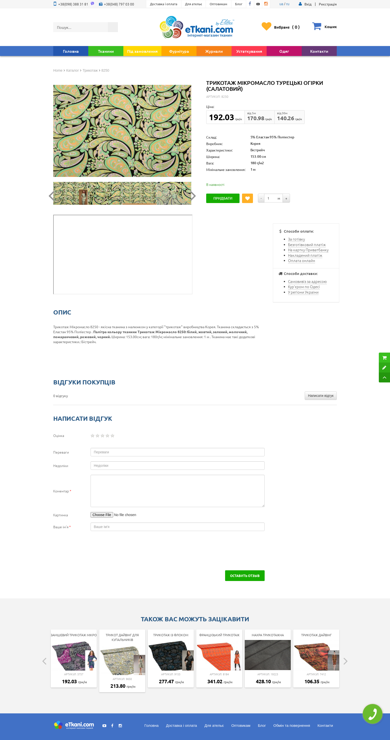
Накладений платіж (305, 255)
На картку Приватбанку (308, 249)
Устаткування (249, 51)
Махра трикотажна (268, 635)
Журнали (214, 51)
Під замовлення (142, 51)
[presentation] (96, 550)
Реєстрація (328, 4)
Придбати (222, 198)
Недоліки (60, 465)
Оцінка (58, 435)
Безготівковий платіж (307, 244)
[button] (307, 3)
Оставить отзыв (245, 575)
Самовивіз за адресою (307, 281)
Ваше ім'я (62, 526)
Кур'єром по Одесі (304, 286)
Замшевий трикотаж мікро (74, 635)
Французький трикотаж (219, 635)
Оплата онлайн (301, 260)
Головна (71, 51)
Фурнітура (179, 51)
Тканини (106, 51)
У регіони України (303, 292)
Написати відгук (321, 396)
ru (287, 4)
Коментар (62, 490)
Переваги (61, 452)
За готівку (296, 239)
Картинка (60, 514)
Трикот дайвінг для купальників (122, 637)
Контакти (319, 51)
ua (282, 4)
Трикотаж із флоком (170, 635)
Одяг (284, 51)
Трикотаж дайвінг (316, 635)
